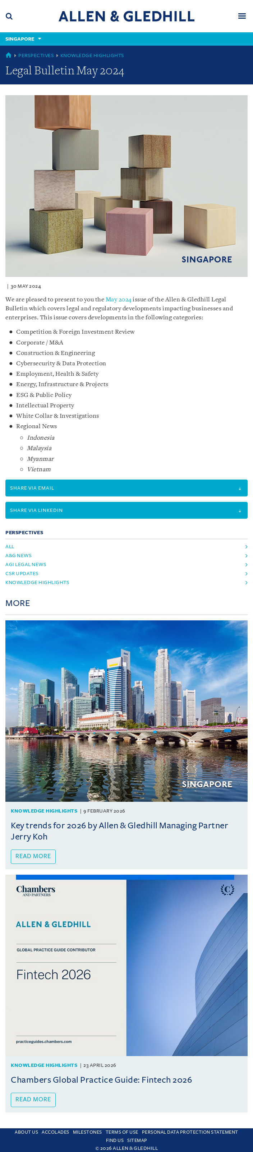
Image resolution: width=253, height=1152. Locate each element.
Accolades (55, 1132)
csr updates (22, 573)
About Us (26, 1132)
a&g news (18, 555)
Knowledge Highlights (92, 55)
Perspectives (36, 55)
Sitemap (137, 1140)
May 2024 (119, 300)
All (9, 546)
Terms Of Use (122, 1132)
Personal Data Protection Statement (190, 1132)
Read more (33, 856)
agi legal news (25, 564)
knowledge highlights (37, 582)
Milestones (87, 1132)
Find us (115, 1140)
